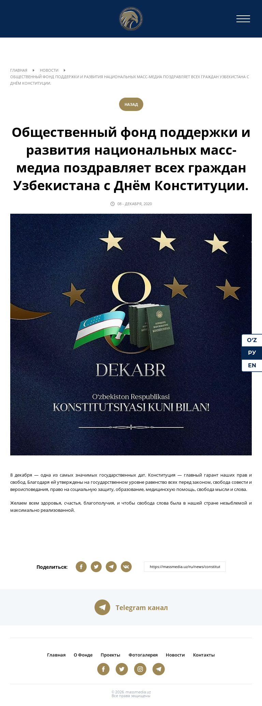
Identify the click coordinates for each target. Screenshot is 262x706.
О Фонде (83, 655)
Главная (18, 70)
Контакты (204, 655)
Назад (131, 104)
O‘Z (252, 340)
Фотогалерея (143, 655)
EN (252, 365)
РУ (252, 353)
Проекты (110, 655)
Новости (49, 70)
